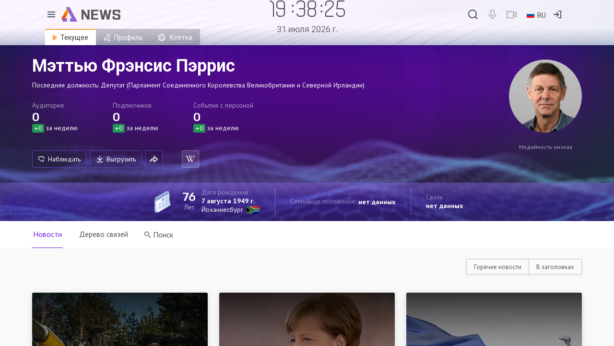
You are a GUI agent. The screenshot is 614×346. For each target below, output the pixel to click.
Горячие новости (497, 267)
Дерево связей (103, 234)
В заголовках (555, 267)
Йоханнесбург (222, 209)
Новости (47, 234)
